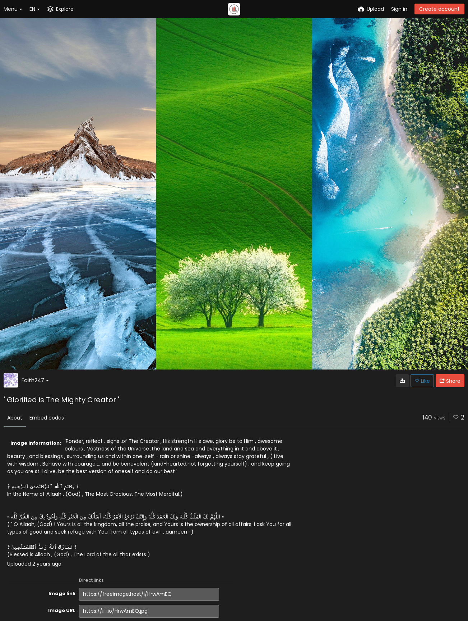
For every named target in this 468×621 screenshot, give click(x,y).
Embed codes (46, 417)
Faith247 (35, 380)
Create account (439, 9)
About (14, 417)
